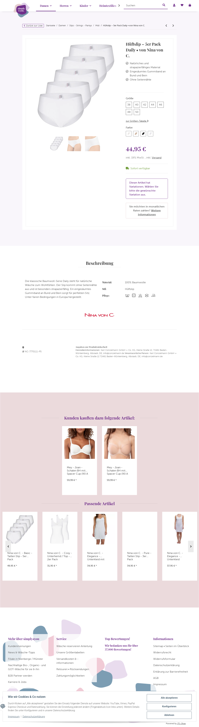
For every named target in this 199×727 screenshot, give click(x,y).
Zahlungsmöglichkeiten (70, 675)
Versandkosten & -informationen (67, 660)
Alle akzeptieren (169, 698)
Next (191, 546)
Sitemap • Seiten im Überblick (171, 646)
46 (161, 104)
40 (137, 104)
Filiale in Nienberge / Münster (25, 658)
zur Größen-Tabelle (137, 121)
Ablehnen (169, 715)
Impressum (14, 716)
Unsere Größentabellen (70, 652)
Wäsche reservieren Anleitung (74, 646)
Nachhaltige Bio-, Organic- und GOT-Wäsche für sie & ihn (27, 667)
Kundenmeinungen (19, 646)
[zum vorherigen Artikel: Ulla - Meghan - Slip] (166, 26)
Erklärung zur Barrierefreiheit (170, 671)
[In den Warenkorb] (28, 37)
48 (129, 111)
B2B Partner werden (20, 675)
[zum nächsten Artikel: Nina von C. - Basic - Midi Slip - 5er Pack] (173, 26)
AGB (156, 678)
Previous (8, 546)
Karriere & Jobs (17, 682)
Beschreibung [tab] (99, 263)
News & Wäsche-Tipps (21, 652)
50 (137, 111)
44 (153, 104)
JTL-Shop (181, 723)
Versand (156, 157)
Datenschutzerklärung (34, 716)
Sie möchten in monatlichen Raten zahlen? (147, 210)
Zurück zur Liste (34, 25)
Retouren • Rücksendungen (72, 669)
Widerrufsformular (164, 658)
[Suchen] (142, 5)
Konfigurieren (169, 706)
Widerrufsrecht (162, 652)
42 (145, 104)
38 (129, 104)
